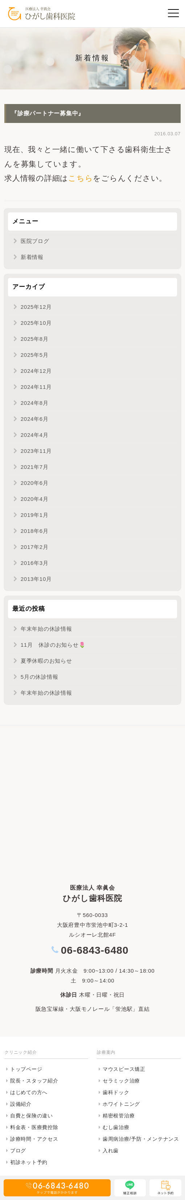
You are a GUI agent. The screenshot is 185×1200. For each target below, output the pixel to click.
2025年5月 (35, 355)
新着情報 (32, 257)
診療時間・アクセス (34, 1139)
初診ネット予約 (29, 1162)
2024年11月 (36, 387)
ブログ (18, 1150)
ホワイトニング (121, 1104)
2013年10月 (36, 579)
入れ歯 (111, 1150)
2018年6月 (35, 531)
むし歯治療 (116, 1127)
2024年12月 (36, 371)
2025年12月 (36, 307)
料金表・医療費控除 (34, 1127)
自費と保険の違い (31, 1116)
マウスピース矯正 (124, 1069)
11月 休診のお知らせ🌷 (53, 645)
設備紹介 (21, 1104)
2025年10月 (36, 323)
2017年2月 (35, 547)
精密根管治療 (119, 1116)
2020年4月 (35, 499)
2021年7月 (35, 467)
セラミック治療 (121, 1081)
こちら (80, 178)
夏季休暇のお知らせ (46, 661)
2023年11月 (36, 451)
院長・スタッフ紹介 (34, 1081)
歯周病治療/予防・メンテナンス (141, 1139)
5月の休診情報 (39, 677)
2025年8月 (35, 339)
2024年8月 (35, 403)
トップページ (26, 1069)
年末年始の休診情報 (46, 629)
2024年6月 (35, 419)
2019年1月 (35, 515)
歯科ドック (116, 1092)
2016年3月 (35, 563)
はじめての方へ (29, 1092)
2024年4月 (35, 435)
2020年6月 (35, 483)
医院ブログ (35, 241)
